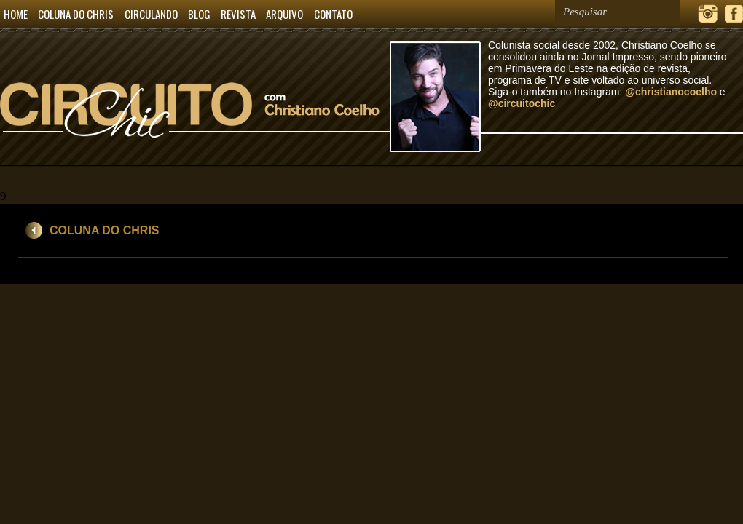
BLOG (199, 14)
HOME (16, 14)
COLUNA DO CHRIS (76, 14)
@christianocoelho (671, 92)
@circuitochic (521, 103)
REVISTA (238, 14)
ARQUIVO (284, 14)
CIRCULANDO (151, 14)
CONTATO (333, 14)
